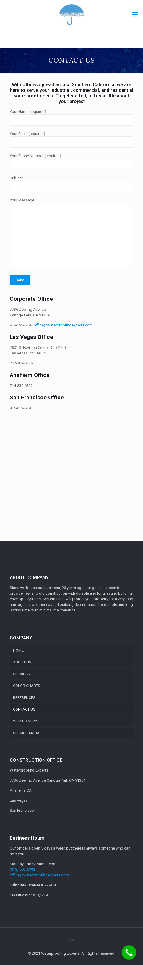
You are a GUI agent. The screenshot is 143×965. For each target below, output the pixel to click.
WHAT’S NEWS (25, 721)
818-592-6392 (21, 325)
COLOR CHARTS (26, 686)
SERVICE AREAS (26, 733)
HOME (18, 650)
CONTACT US (24, 709)
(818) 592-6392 (22, 869)
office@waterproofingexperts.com (63, 325)
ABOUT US (22, 662)
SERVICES (21, 674)
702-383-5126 (21, 363)
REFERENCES (24, 697)
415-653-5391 (21, 408)
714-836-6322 (21, 385)
